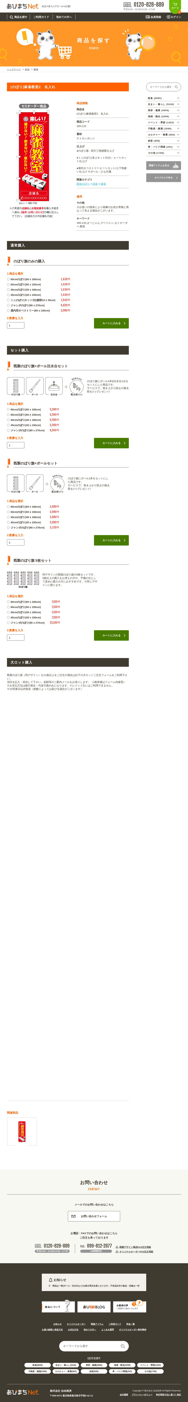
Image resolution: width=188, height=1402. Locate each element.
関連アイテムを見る (159, 165)
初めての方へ (90, 1329)
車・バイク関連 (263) (160, 147)
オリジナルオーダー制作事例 (132, 1329)
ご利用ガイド (115, 1324)
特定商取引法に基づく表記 (168, 1394)
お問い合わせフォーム (89, 1216)
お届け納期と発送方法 (52, 1329)
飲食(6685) (38, 1365)
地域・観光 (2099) (158, 116)
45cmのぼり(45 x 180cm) (24, 289)
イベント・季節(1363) (150, 1365)
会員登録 (156, 16)
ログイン (176, 16)
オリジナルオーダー (76, 1324)
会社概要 (124, 1394)
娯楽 (27, 69)
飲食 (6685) (155, 98)
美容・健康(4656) (94, 1365)
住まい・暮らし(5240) (66, 1365)
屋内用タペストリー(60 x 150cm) (28, 310)
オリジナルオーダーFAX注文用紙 (136, 1251)
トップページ (14, 69)
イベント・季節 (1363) (161, 122)
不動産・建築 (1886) (160, 128)
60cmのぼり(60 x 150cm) (24, 284)
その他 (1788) (156, 153)
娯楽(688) (94, 1371)
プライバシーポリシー (142, 1394)
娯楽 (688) (154, 140)
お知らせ (57, 1324)
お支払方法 (73, 1329)
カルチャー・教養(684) (66, 1371)
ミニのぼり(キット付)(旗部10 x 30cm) (31, 300)
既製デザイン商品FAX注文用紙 (135, 1247)
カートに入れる (114, 323)
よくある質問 (107, 1329)
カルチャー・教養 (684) (161, 134)
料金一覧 (130, 1324)
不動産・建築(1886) (37, 1371)
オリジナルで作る (166, 177)
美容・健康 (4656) (158, 110)
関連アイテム (97, 1324)
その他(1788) (150, 1371)
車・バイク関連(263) (122, 1371)
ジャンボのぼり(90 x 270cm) (26, 305)
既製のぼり (83, 183)
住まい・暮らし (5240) (161, 104)
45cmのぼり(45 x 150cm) (24, 294)
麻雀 (36, 69)
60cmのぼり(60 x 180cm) (24, 279)
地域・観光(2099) (122, 1365)
